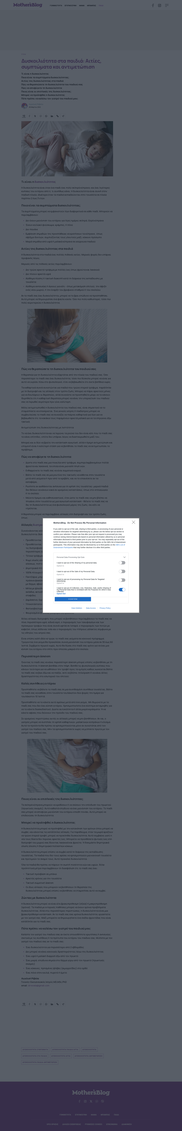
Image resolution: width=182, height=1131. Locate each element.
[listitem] (91, 557)
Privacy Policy (105, 608)
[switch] (122, 562)
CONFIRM (73, 599)
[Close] (134, 523)
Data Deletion (76, 608)
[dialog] (91, 565)
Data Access (91, 608)
